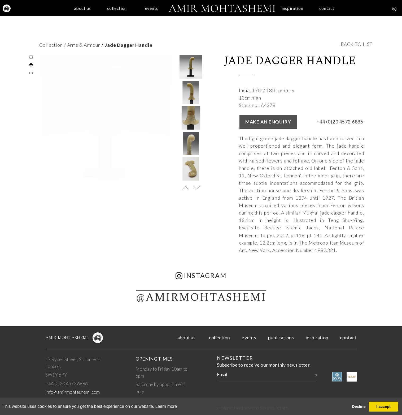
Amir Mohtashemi (66, 337)
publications (281, 337)
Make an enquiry (268, 122)
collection (98, 11)
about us (51, 11)
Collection (51, 45)
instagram (201, 275)
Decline (358, 406)
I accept (383, 406)
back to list (357, 44)
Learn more (166, 406)
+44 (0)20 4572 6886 (340, 122)
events (144, 11)
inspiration (304, 11)
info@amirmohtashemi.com (72, 392)
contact (350, 11)
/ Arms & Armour (82, 45)
